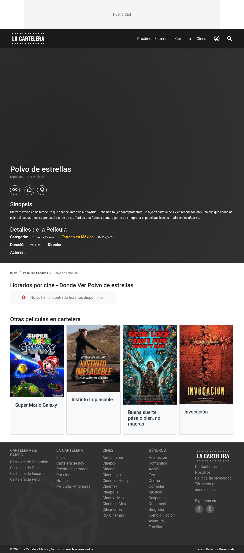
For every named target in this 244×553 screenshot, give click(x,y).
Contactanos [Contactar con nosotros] (206, 466)
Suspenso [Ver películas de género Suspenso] (157, 498)
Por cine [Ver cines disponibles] (63, 475)
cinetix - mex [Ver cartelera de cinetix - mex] (113, 498)
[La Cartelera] (28, 38)
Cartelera (183, 38)
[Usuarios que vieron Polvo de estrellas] (15, 190)
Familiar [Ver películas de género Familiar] (155, 527)
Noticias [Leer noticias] (63, 480)
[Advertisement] (121, 14)
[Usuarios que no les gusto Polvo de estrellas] (42, 190)
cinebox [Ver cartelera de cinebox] (109, 463)
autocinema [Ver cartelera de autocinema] (113, 457)
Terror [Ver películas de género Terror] (154, 475)
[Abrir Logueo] (216, 38)
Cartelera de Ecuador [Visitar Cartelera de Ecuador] (28, 473)
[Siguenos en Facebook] (199, 509)
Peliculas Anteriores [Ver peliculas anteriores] (73, 486)
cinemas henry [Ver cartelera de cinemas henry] (115, 480)
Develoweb (226, 549)
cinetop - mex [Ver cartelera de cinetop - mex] (114, 503)
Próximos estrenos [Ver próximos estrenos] (72, 469)
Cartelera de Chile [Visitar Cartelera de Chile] (25, 468)
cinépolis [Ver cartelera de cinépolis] (110, 492)
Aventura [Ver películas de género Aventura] (156, 521)
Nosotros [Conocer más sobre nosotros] (203, 472)
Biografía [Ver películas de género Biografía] (156, 509)
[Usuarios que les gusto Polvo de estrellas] (29, 190)
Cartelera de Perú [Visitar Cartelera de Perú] (25, 479)
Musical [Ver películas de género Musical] (155, 492)
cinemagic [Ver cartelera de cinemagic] (112, 475)
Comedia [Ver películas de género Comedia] (156, 486)
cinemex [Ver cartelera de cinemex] (110, 486)
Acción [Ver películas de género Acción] (155, 469)
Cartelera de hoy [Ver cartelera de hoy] (70, 463)
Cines (201, 38)
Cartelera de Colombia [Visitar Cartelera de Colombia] (29, 462)
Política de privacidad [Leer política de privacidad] (213, 478)
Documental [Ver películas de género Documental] (159, 503)
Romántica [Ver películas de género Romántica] (158, 463)
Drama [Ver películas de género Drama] (154, 480)
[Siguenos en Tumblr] (210, 509)
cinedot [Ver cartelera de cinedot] (109, 469)
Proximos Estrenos (153, 38)
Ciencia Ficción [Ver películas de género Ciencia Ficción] (162, 515)
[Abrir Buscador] (229, 38)
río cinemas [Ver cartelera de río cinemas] (113, 515)
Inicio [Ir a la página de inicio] (60, 457)
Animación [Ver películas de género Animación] (158, 457)
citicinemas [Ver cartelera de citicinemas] (113, 509)
